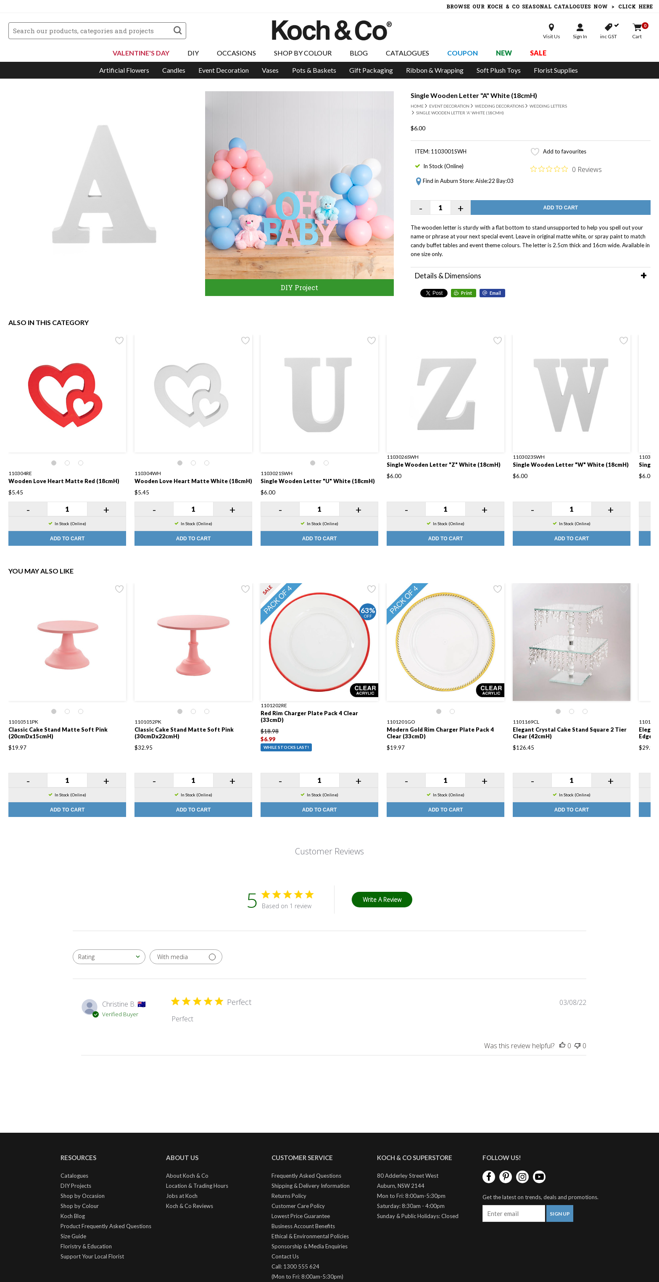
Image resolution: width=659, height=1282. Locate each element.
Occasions (236, 53)
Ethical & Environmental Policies (310, 1236)
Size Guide (73, 1236)
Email (495, 293)
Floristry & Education (86, 1246)
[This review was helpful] (562, 1046)
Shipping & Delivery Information (311, 1185)
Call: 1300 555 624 (295, 1266)
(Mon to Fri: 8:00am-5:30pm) (307, 1276)
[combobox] (109, 956)
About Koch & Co (187, 1175)
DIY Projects (76, 1185)
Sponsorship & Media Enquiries (310, 1246)
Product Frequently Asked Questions (106, 1226)
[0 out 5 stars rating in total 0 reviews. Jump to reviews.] (566, 169)
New (504, 53)
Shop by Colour (80, 1206)
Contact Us (285, 1256)
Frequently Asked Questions (306, 1175)
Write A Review (382, 900)
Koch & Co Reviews (189, 1206)
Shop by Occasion (83, 1195)
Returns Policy (289, 1195)
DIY (193, 53)
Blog (359, 53)
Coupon (462, 53)
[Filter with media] (186, 956)
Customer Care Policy (298, 1206)
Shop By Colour (303, 53)
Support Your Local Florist (92, 1256)
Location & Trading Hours (197, 1185)
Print (466, 293)
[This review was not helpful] (577, 1046)
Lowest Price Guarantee (301, 1216)
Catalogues (407, 53)
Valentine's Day (141, 53)
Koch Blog (73, 1216)
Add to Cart (560, 208)
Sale (538, 53)
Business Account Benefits (303, 1226)
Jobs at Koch (182, 1195)
